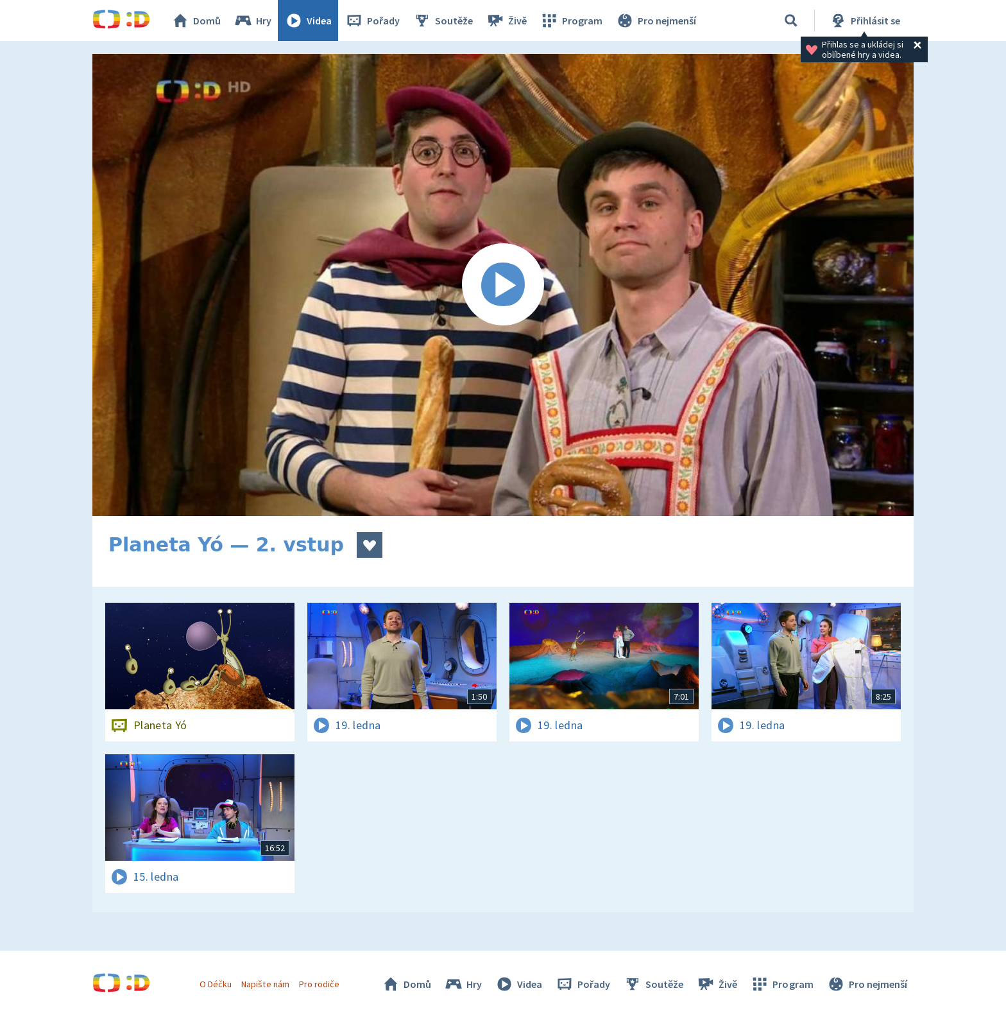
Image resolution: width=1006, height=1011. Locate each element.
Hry (252, 20)
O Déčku (216, 984)
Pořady (372, 20)
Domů (196, 20)
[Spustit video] (503, 285)
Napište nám (265, 984)
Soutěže (443, 20)
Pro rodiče (319, 984)
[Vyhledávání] (791, 20)
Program (571, 20)
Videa (308, 20)
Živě (506, 20)
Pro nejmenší (655, 20)
